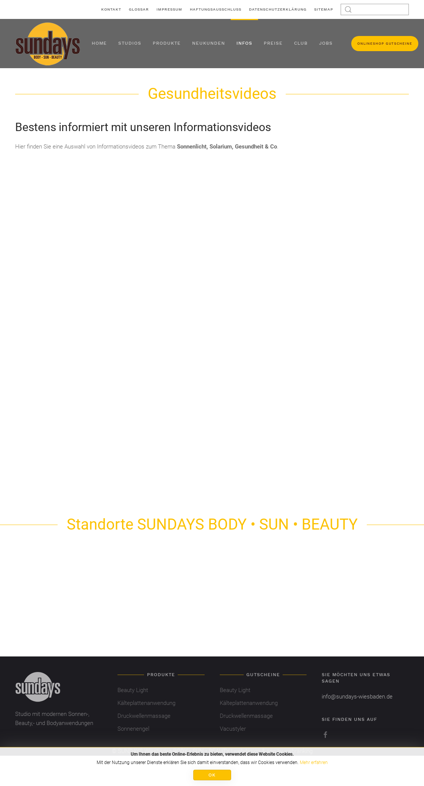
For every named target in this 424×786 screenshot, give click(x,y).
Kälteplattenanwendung (146, 703)
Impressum (169, 9)
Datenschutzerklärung (278, 9)
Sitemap (323, 9)
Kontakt (111, 9)
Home (99, 43)
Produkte (167, 43)
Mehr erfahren (314, 762)
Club (301, 43)
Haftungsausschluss (215, 9)
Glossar (139, 9)
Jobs (326, 43)
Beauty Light (132, 690)
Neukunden (208, 43)
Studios (129, 43)
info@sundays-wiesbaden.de (357, 696)
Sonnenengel (133, 728)
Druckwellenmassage (144, 716)
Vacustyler (233, 728)
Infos (244, 43)
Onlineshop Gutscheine (384, 43)
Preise (273, 43)
